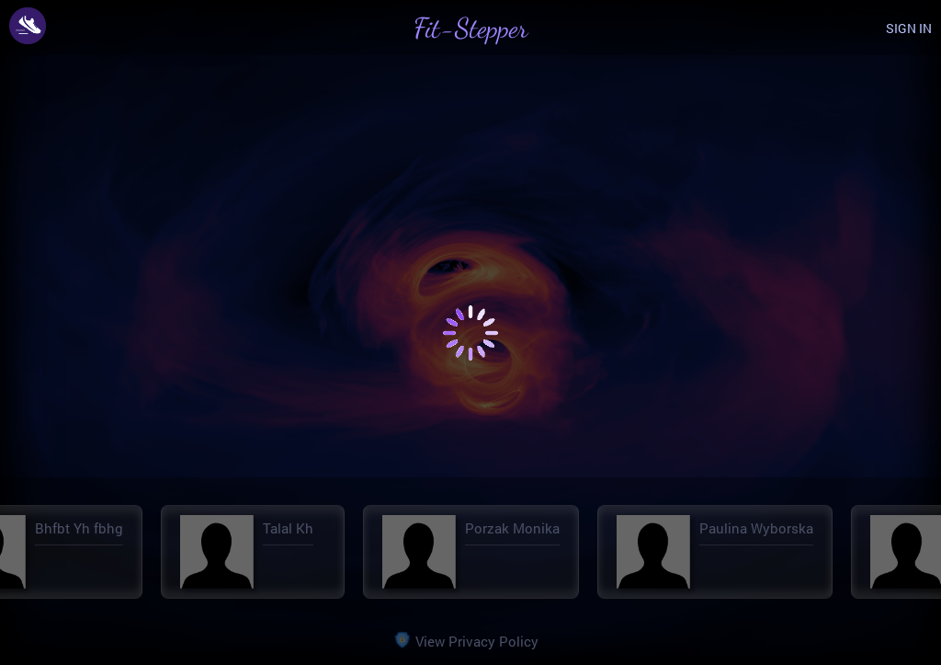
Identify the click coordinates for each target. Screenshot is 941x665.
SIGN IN (909, 28)
